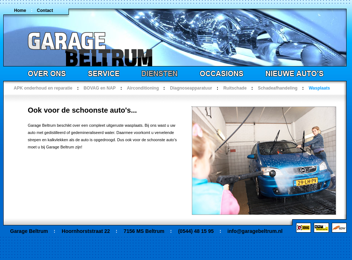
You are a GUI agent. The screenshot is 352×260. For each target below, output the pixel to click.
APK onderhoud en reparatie (43, 88)
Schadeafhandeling (278, 88)
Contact (45, 10)
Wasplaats (319, 88)
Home (20, 10)
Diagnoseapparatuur (191, 88)
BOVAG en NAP (100, 88)
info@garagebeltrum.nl (255, 231)
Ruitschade (235, 88)
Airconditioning (143, 88)
